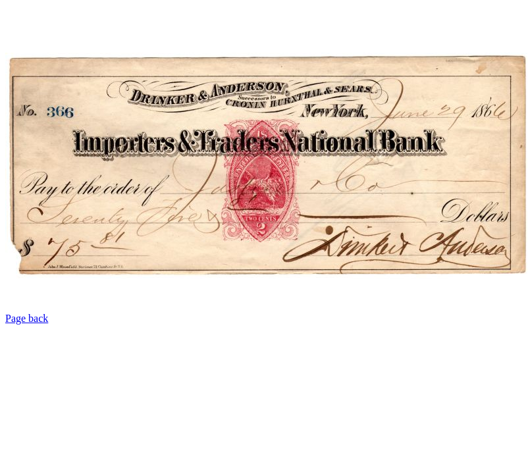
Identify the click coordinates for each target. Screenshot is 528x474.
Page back (26, 318)
